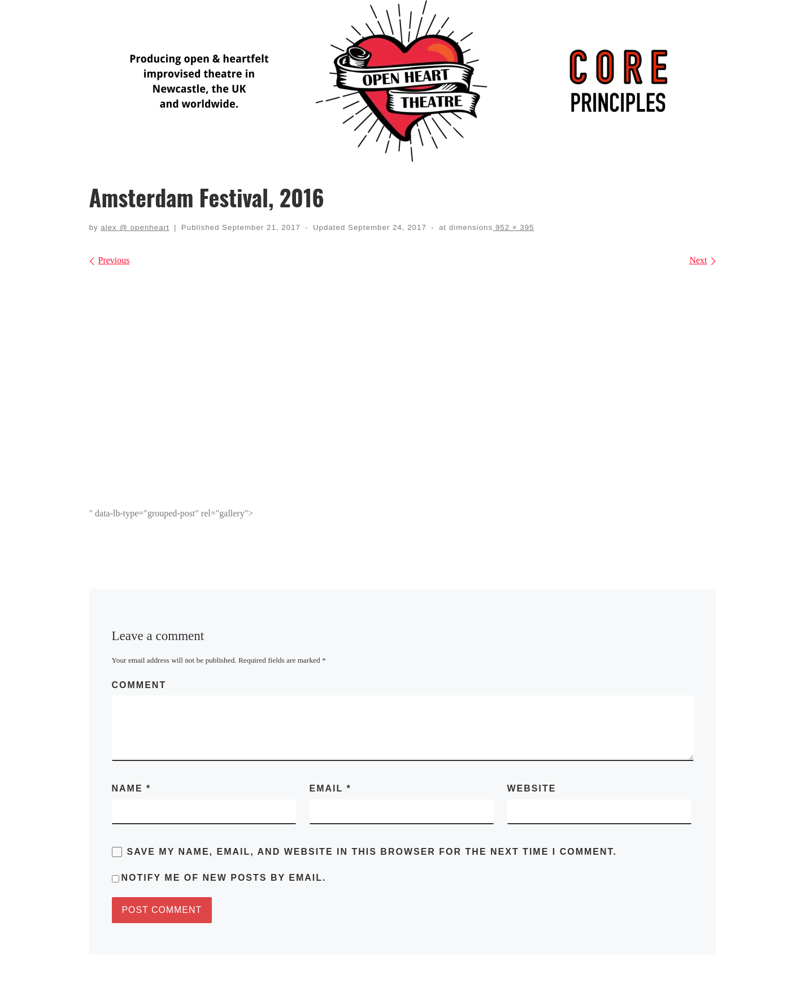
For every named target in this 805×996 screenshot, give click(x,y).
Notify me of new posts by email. (224, 877)
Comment (139, 685)
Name (131, 788)
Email (330, 788)
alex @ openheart (135, 227)
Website (531, 788)
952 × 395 (513, 227)
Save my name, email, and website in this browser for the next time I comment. (372, 851)
